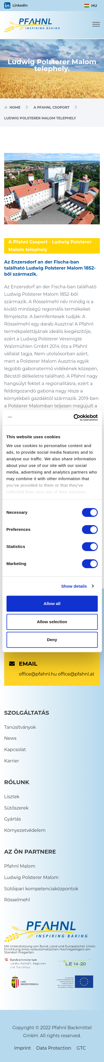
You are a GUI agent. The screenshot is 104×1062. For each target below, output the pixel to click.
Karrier (11, 760)
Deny (52, 639)
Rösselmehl (17, 899)
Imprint (22, 1048)
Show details (74, 586)
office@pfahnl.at (76, 674)
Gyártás (12, 819)
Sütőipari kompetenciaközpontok (41, 888)
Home (14, 107)
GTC (81, 1048)
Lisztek (11, 796)
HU (90, 5)
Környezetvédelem (24, 830)
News (10, 738)
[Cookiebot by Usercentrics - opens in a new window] (74, 417)
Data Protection (53, 1048)
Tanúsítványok (20, 727)
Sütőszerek (16, 808)
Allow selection (52, 621)
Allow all (52, 603)
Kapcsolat (15, 749)
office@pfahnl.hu (38, 674)
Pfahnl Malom (19, 866)
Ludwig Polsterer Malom (31, 877)
